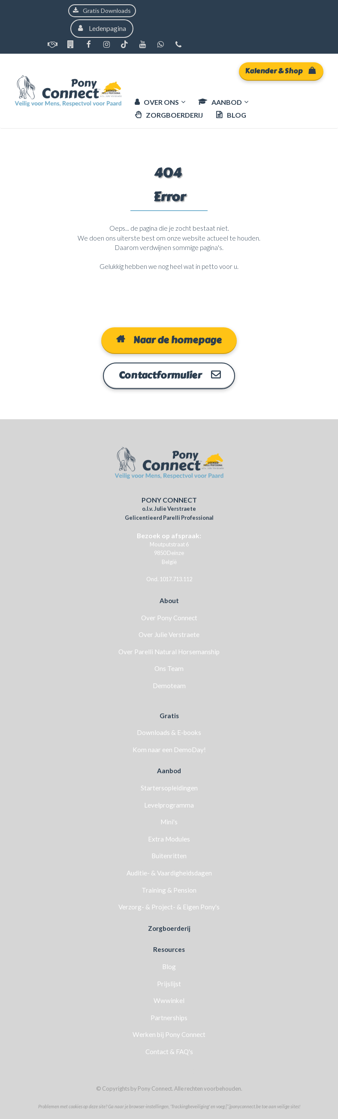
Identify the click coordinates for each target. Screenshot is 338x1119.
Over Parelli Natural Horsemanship (169, 651)
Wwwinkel (169, 1000)
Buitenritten (169, 855)
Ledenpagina (102, 28)
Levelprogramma (169, 804)
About (169, 600)
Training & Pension (169, 889)
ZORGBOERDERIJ (169, 115)
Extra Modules (169, 838)
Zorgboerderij (169, 928)
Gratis (169, 715)
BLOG (231, 115)
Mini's (169, 821)
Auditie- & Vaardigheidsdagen (169, 872)
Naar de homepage (169, 340)
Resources (169, 949)
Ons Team (169, 668)
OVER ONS (157, 102)
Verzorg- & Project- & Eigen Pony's (169, 906)
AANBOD (220, 102)
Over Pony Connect (169, 617)
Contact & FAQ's (169, 1051)
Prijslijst (169, 983)
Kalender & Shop (280, 71)
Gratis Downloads (102, 10)
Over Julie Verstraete (169, 634)
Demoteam (169, 685)
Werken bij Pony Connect (169, 1034)
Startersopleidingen (169, 787)
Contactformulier (169, 375)
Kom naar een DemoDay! (169, 749)
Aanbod (169, 770)
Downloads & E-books (169, 732)
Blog (169, 966)
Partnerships (169, 1017)
